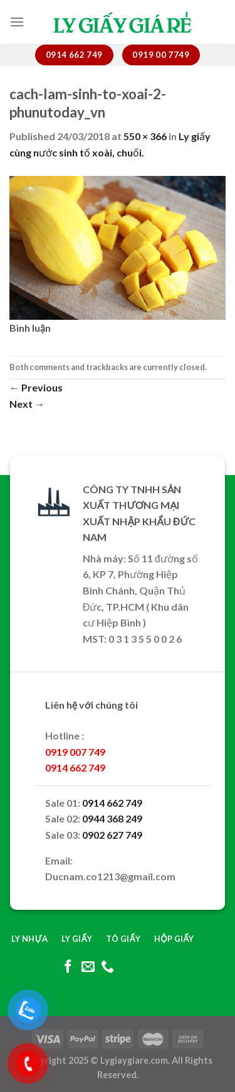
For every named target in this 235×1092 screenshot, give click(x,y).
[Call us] (107, 967)
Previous (36, 387)
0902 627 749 (112, 835)
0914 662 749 (112, 803)
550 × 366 (145, 136)
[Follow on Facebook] (68, 967)
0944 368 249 (112, 818)
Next (26, 404)
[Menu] (16, 21)
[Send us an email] (87, 967)
